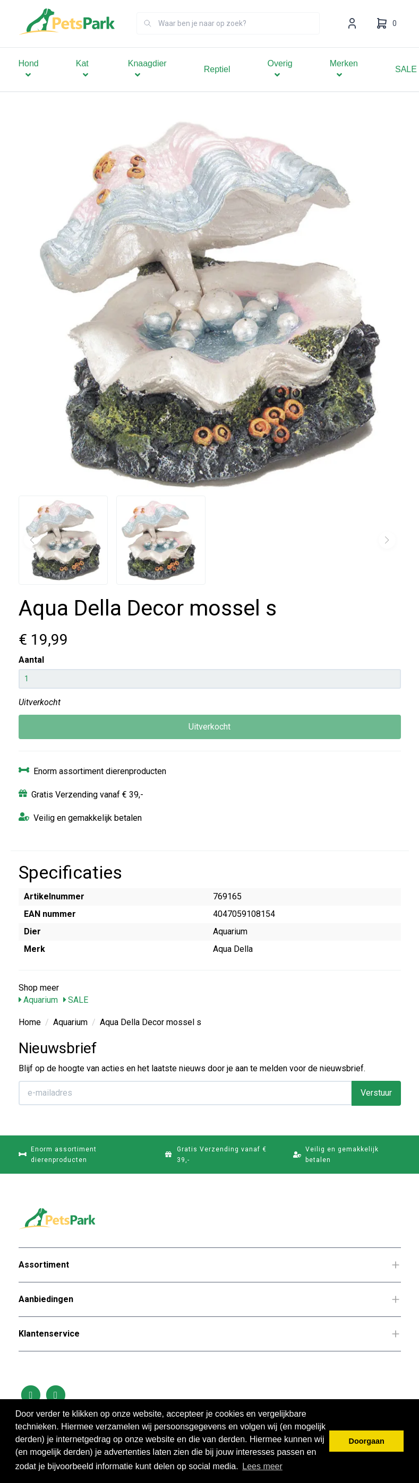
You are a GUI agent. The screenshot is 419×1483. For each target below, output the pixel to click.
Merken (344, 84)
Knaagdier (147, 84)
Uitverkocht (209, 727)
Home (30, 1022)
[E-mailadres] (185, 1093)
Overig (280, 84)
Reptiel (217, 84)
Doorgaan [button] (366, 1441)
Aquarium (38, 1000)
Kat (83, 84)
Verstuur (376, 1093)
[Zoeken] (147, 38)
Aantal (31, 660)
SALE (75, 1000)
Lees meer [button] (262, 1466)
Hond (29, 84)
